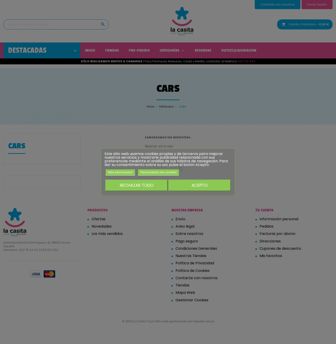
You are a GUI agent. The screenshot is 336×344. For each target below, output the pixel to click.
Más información (120, 172)
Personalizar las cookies (158, 172)
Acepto (199, 185)
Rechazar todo (136, 185)
